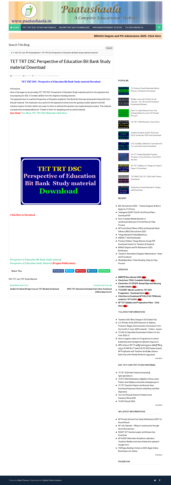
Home (16, 27)
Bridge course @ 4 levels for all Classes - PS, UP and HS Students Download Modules (145, 101)
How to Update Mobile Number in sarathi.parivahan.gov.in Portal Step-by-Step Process (136, 222)
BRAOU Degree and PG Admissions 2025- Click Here (131, 36)
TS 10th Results (134, 27)
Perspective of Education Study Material (31, 263)
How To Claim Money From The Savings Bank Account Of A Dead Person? (145, 113)
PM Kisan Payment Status (107, 27)
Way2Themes (23, 480)
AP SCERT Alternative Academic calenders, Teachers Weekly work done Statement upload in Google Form (138, 441)
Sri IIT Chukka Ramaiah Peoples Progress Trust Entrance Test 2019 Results (146, 157)
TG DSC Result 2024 (126, 401)
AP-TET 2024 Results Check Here (145, 122)
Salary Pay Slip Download (74, 27)
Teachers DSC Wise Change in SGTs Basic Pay (137, 320)
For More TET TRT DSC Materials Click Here (44, 113)
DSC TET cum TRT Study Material (27, 53)
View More (158, 358)
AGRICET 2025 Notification (129, 238)
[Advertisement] (61, 137)
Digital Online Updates (52, 480)
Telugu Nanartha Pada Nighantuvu (132, 235)
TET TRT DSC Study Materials (39, 27)
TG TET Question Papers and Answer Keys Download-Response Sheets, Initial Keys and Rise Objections (138, 388)
